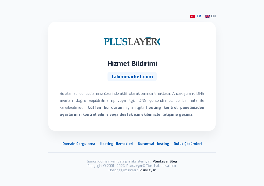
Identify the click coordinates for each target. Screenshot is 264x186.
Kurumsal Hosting (153, 143)
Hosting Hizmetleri (116, 143)
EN (210, 16)
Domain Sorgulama (78, 143)
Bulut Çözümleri (188, 143)
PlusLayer (147, 170)
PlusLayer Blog (165, 161)
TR (195, 16)
